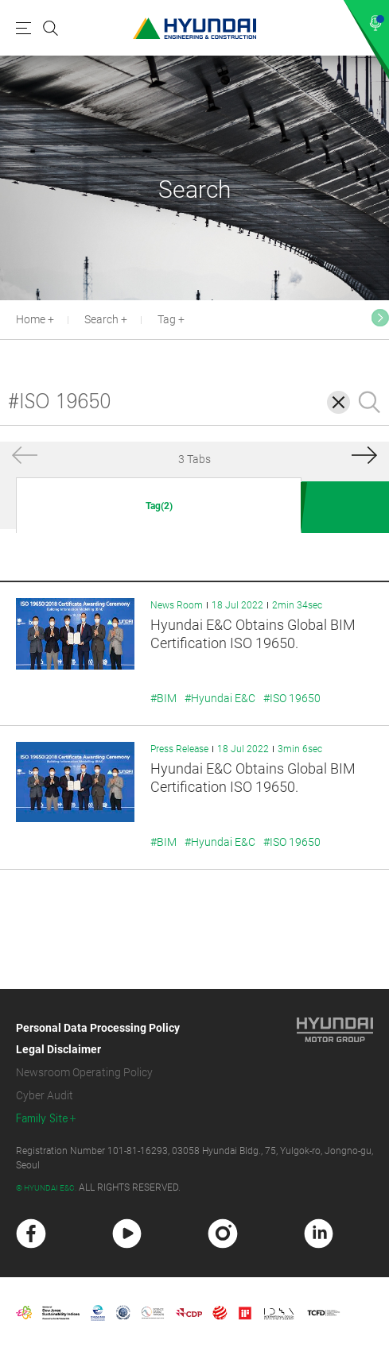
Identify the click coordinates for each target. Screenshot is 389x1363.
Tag (167, 319)
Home (30, 319)
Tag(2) (159, 506)
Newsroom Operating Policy (84, 1072)
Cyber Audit (44, 1095)
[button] (380, 317)
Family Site (42, 1118)
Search (101, 319)
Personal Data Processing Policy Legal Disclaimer (98, 1038)
